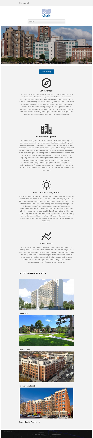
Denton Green (24, 348)
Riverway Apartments (27, 384)
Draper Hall (23, 311)
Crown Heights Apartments (29, 420)
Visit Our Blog (46, 71)
